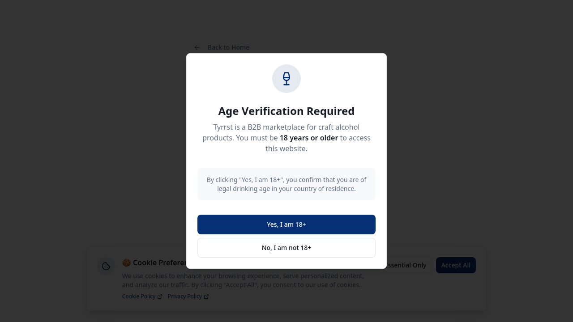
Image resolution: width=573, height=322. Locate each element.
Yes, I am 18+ (286, 224)
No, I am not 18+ (287, 247)
